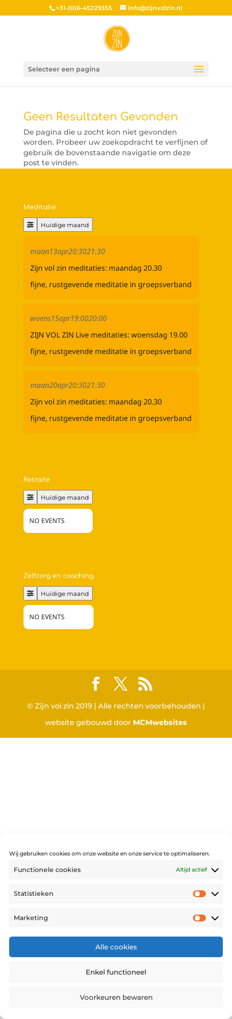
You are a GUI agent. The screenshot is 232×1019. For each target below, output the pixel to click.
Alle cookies (116, 947)
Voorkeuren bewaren (116, 997)
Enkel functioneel (116, 972)
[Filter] (30, 225)
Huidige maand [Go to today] (65, 225)
